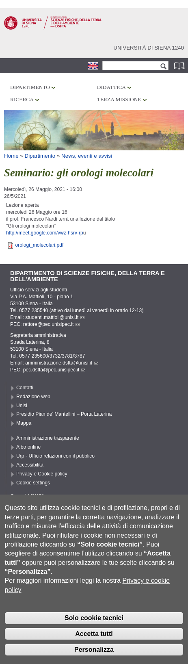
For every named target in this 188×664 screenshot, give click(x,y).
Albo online (28, 447)
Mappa (23, 423)
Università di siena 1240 (148, 48)
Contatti (24, 388)
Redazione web (33, 396)
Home (11, 156)
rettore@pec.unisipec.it (51, 324)
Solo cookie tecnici (94, 624)
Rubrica (180, 65)
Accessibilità (29, 465)
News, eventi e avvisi (86, 156)
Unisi (21, 405)
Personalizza (94, 656)
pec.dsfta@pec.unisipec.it (54, 370)
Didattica (111, 87)
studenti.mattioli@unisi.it (54, 317)
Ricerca (22, 99)
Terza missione (119, 99)
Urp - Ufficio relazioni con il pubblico (55, 456)
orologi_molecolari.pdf (39, 245)
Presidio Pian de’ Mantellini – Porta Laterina (64, 414)
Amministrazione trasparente (47, 438)
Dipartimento (30, 87)
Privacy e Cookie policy (41, 474)
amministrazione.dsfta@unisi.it (61, 363)
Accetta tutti (93, 640)
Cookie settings (33, 483)
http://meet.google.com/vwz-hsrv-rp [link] (44, 233)
